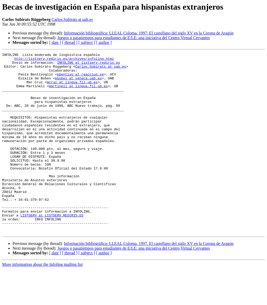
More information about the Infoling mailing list (42, 300)
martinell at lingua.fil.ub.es (78, 93)
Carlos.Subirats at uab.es (72, 19)
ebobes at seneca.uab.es (78, 83)
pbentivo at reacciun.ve (80, 79)
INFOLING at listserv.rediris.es (88, 64)
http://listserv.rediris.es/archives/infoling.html (64, 60)
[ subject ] (86, 42)
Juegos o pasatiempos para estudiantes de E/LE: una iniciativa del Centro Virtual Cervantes (133, 38)
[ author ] (104, 42)
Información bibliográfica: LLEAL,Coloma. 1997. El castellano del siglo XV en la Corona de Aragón (148, 33)
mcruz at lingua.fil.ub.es (72, 88)
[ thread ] (69, 42)
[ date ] (55, 42)
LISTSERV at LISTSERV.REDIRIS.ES (51, 248)
